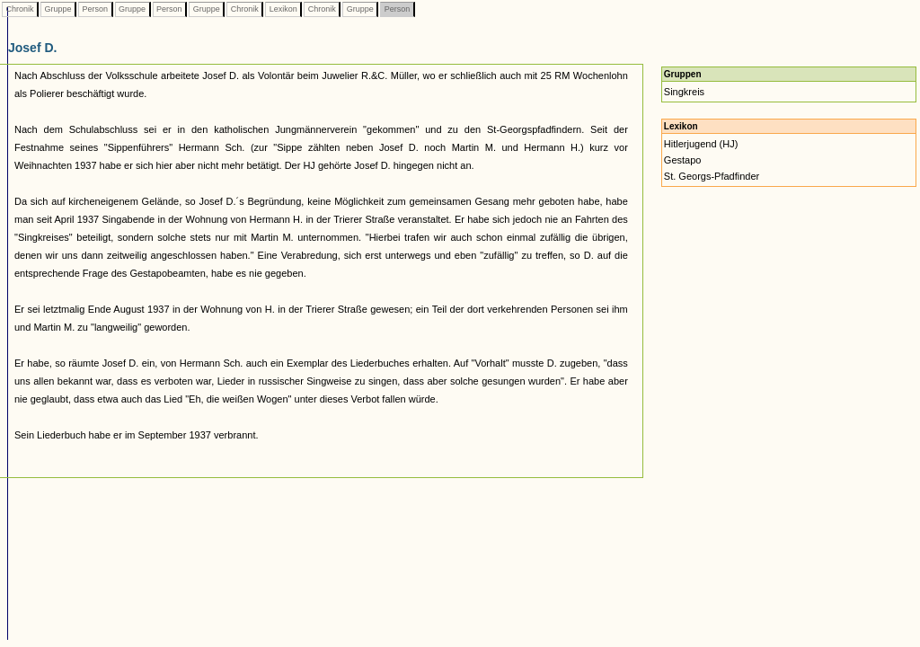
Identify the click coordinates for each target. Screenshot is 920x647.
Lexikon (283, 8)
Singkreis (684, 91)
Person (95, 8)
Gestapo (683, 160)
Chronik (20, 8)
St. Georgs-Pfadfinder (711, 176)
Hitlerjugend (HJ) (701, 143)
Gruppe (58, 8)
